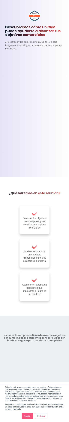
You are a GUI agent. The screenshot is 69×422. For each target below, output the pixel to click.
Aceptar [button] (27, 416)
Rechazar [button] (41, 416)
